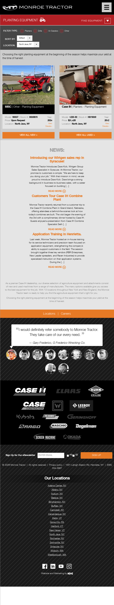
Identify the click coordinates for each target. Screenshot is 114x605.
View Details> (48, 125)
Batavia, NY (57, 498)
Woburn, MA (57, 551)
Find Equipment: (96, 21)
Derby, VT (57, 518)
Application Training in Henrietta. (57, 234)
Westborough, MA (57, 555)
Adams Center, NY (57, 486)
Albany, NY (57, 490)
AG (71, 455)
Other (66, 31)
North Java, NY (25, 44)
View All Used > (85, 135)
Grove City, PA (57, 522)
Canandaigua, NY (57, 514)
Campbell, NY (57, 510)
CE (76, 455)
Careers (66, 313)
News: (57, 150)
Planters (28, 31)
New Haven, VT (57, 530)
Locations (49, 313)
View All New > (28, 135)
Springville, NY (57, 543)
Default (22, 38)
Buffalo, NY (57, 506)
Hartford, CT (57, 526)
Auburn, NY (57, 494)
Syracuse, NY (57, 547)
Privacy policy (55, 465)
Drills (40, 31)
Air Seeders (53, 31)
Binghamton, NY (57, 502)
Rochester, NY (57, 539)
